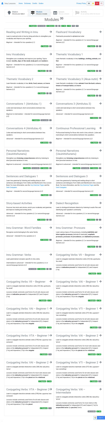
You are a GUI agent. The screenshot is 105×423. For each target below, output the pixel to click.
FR (101, 3)
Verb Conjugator (11, 187)
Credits (34, 3)
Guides (41, 3)
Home (21, 3)
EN (97, 3)
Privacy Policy (81, 3)
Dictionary (27, 3)
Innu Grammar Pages (37, 185)
